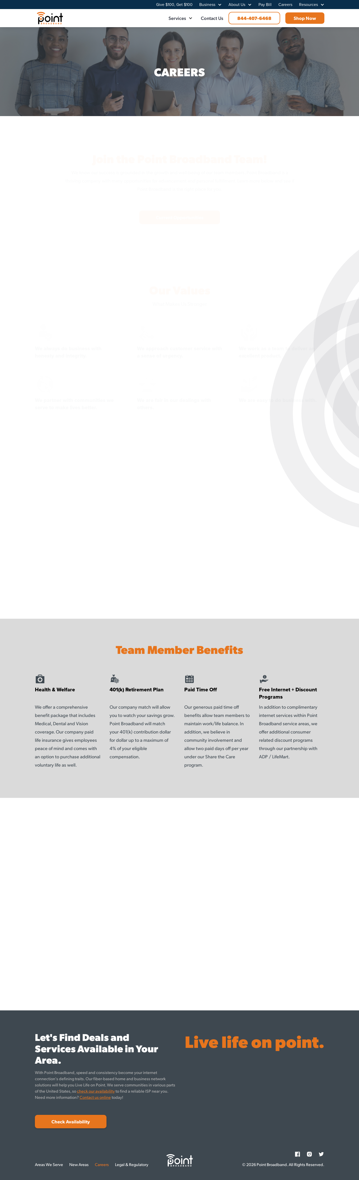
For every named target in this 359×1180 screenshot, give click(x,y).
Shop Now (305, 18)
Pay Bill (265, 4)
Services (177, 18)
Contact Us (212, 18)
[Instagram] (309, 1154)
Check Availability (70, 1121)
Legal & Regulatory (131, 1164)
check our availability (96, 1091)
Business (207, 4)
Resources (308, 4)
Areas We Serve (49, 1164)
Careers (285, 4)
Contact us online (95, 1097)
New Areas (79, 1164)
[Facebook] (297, 1154)
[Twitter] (321, 1154)
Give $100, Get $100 (174, 4)
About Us (236, 4)
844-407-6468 (254, 18)
